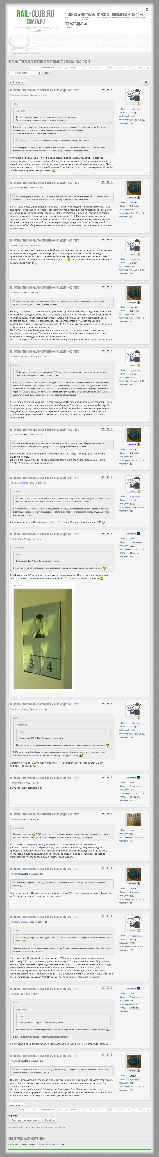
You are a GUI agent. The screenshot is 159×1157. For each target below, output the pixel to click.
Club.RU (35, 14)
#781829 (14, 819)
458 (139, 68)
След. (146, 68)
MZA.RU (36, 21)
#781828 (14, 783)
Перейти (49, 1120)
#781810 (14, 435)
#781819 (14, 539)
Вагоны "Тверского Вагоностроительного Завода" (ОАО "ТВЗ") (49, 61)
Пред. (34, 68)
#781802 (14, 245)
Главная (73, 14)
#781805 (14, 292)
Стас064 (22, 188)
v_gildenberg (24, 95)
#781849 (14, 994)
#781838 (14, 874)
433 (109, 68)
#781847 (14, 922)
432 (102, 68)
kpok (21, 994)
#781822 (14, 709)
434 (115, 68)
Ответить (16, 82)
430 (90, 68)
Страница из (67, 68)
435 (121, 68)
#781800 (14, 188)
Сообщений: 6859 (47, 68)
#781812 (14, 483)
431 (96, 68)
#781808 (14, 356)
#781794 (14, 95)
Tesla (21, 819)
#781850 (14, 1061)
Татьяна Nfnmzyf (48, 1145)
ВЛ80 (21, 539)
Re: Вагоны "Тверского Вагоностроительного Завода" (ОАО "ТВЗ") (44, 90)
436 (128, 68)
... (84, 68)
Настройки (23, 1110)
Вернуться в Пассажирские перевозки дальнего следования (36, 1127)
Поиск (47, 73)
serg (39, 1145)
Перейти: (13, 1115)
